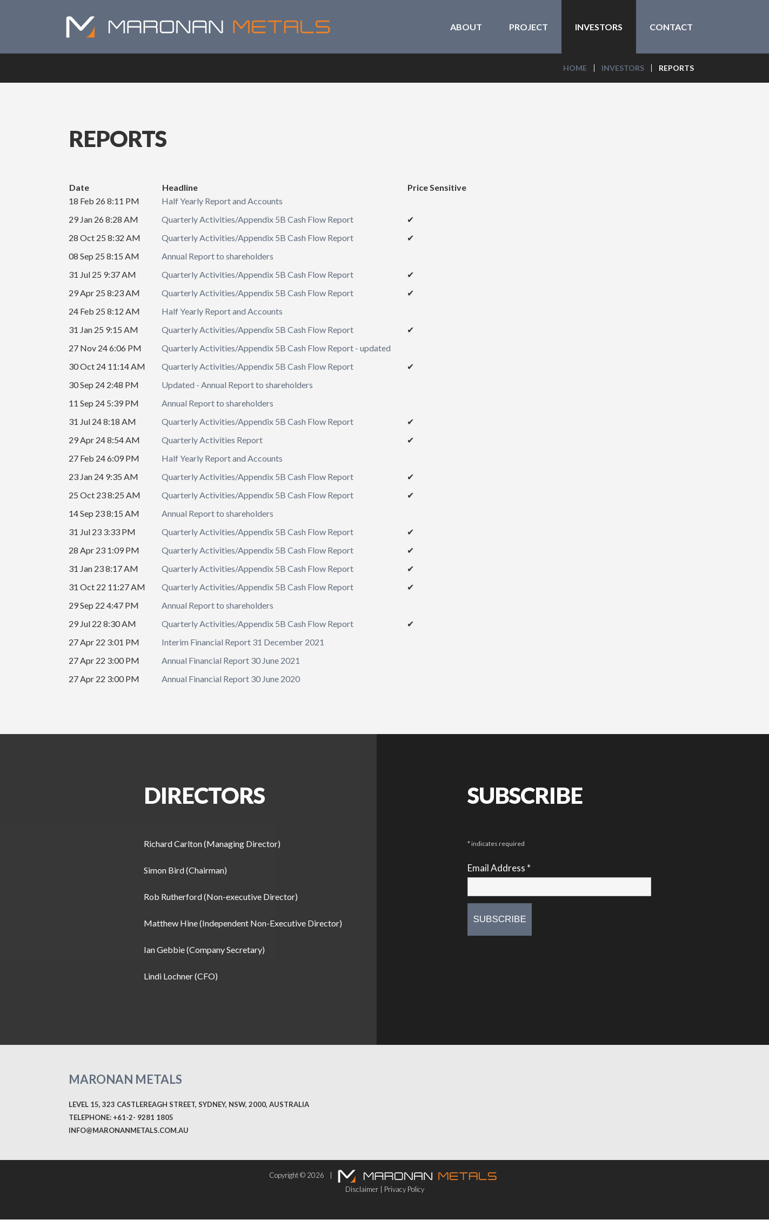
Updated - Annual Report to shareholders (237, 385)
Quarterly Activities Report (212, 440)
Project (528, 27)
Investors (599, 27)
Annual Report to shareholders (217, 256)
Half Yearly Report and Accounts (222, 201)
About (466, 27)
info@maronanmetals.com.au (129, 1130)
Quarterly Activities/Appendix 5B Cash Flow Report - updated (276, 348)
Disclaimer (361, 1189)
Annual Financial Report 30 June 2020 (231, 679)
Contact (671, 27)
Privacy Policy (404, 1189)
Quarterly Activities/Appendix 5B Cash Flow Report (257, 220)
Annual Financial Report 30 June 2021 (231, 661)
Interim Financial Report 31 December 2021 (243, 642)
